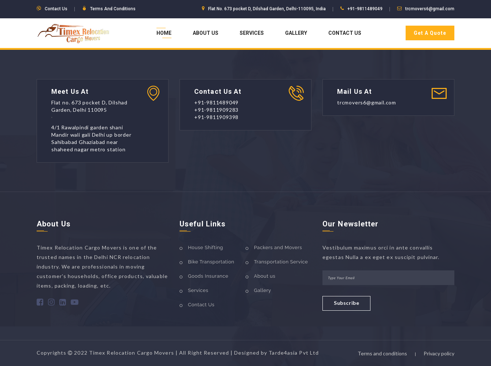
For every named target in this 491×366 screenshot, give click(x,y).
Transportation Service (281, 262)
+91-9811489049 (365, 8)
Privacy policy (439, 353)
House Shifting (205, 247)
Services (252, 33)
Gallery (296, 33)
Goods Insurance (208, 276)
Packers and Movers (278, 247)
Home (163, 33)
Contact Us (344, 33)
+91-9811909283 (216, 110)
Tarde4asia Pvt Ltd (294, 353)
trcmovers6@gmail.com (429, 8)
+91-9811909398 (216, 117)
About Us (205, 33)
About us (265, 276)
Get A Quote (430, 33)
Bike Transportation (211, 262)
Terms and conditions (382, 353)
